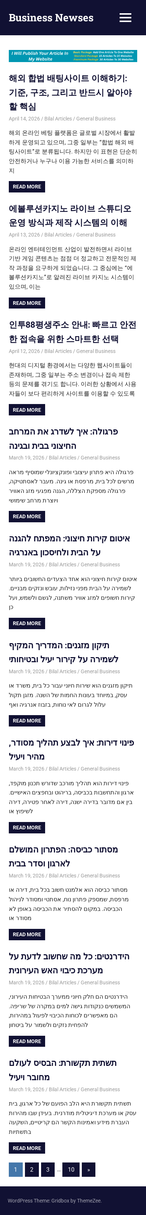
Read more (27, 187)
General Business (96, 119)
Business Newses (51, 17)
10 (71, 1169)
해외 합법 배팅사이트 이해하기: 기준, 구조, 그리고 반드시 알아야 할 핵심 (72, 92)
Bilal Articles (58, 119)
